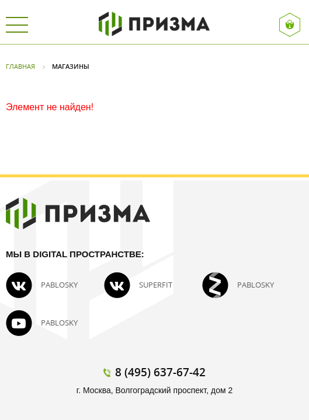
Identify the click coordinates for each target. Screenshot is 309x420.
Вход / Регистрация (290, 25)
